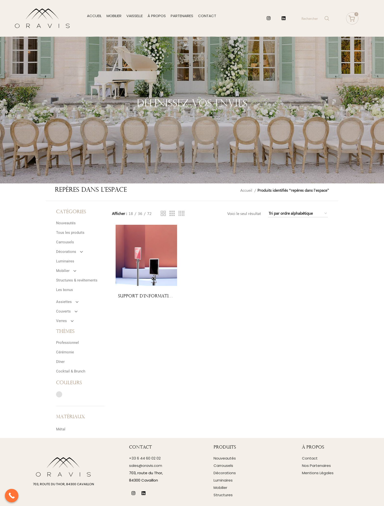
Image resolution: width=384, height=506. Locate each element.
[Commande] (298, 213)
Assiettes (69, 302)
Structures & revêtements (76, 280)
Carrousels (65, 242)
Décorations (71, 251)
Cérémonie (65, 352)
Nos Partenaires (316, 465)
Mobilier (68, 271)
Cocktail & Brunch (70, 371)
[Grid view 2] (163, 213)
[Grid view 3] (172, 213)
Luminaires (65, 261)
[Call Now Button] (11, 495)
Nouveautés (66, 223)
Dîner (60, 362)
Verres (67, 321)
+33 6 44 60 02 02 (145, 458)
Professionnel (67, 342)
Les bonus (64, 290)
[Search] (315, 18)
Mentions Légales (318, 472)
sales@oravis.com (145, 465)
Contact (310, 458)
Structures (223, 494)
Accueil (246, 190)
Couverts (69, 311)
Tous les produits (70, 232)
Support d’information (147, 296)
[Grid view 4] (181, 213)
